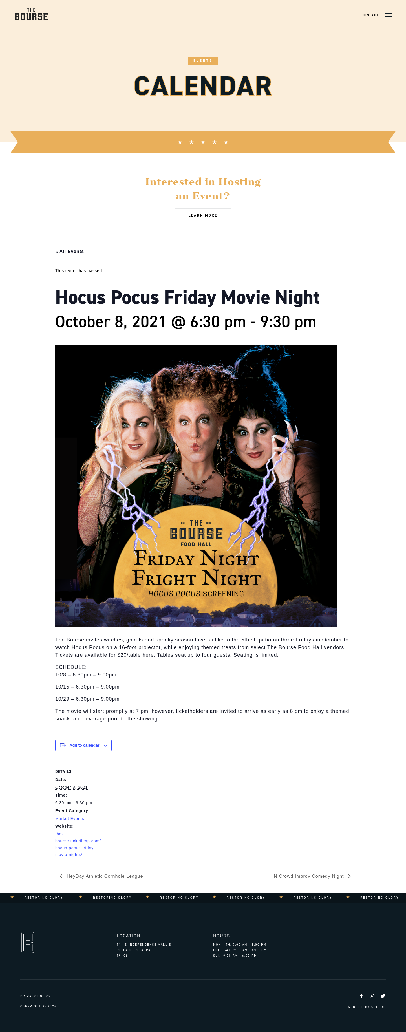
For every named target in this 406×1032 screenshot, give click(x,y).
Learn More (203, 215)
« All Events (69, 251)
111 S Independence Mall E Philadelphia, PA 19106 (144, 950)
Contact (370, 15)
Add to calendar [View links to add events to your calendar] (85, 745)
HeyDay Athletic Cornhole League (104, 876)
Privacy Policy (35, 996)
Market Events (69, 818)
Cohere (378, 1007)
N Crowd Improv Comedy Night (309, 876)
